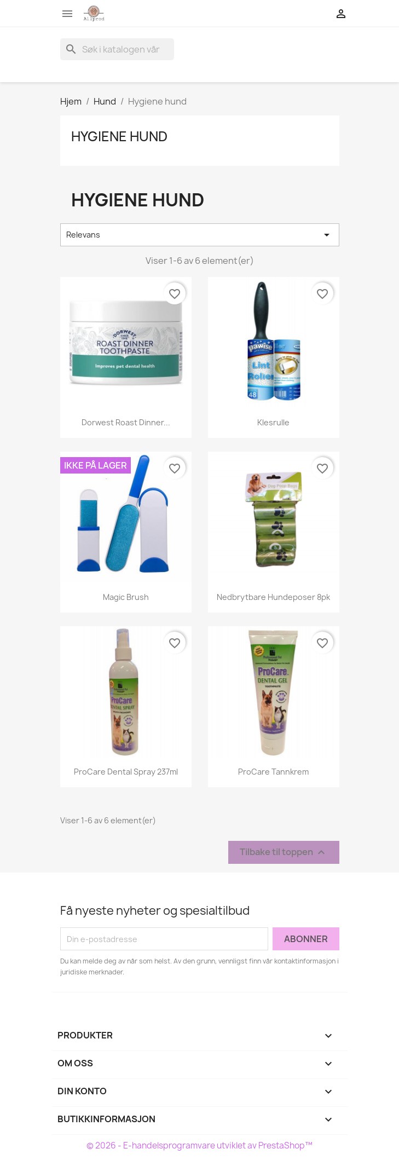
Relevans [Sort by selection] (199, 234)
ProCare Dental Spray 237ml (126, 771)
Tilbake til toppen (284, 852)
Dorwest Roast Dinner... (126, 422)
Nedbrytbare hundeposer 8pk (273, 597)
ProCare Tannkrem (273, 771)
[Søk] (117, 49)
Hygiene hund (119, 136)
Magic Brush (126, 597)
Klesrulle (273, 422)
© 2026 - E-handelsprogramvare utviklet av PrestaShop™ (199, 1145)
